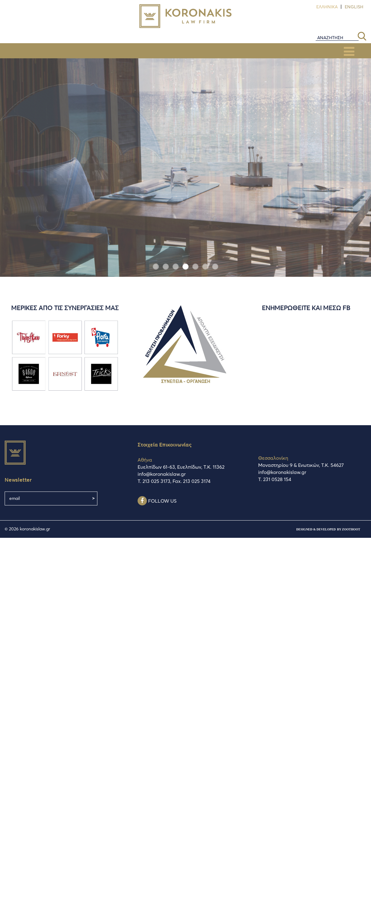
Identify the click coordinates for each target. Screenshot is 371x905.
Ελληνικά (327, 7)
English (354, 7)
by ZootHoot (348, 529)
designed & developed (316, 529)
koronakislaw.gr (35, 529)
